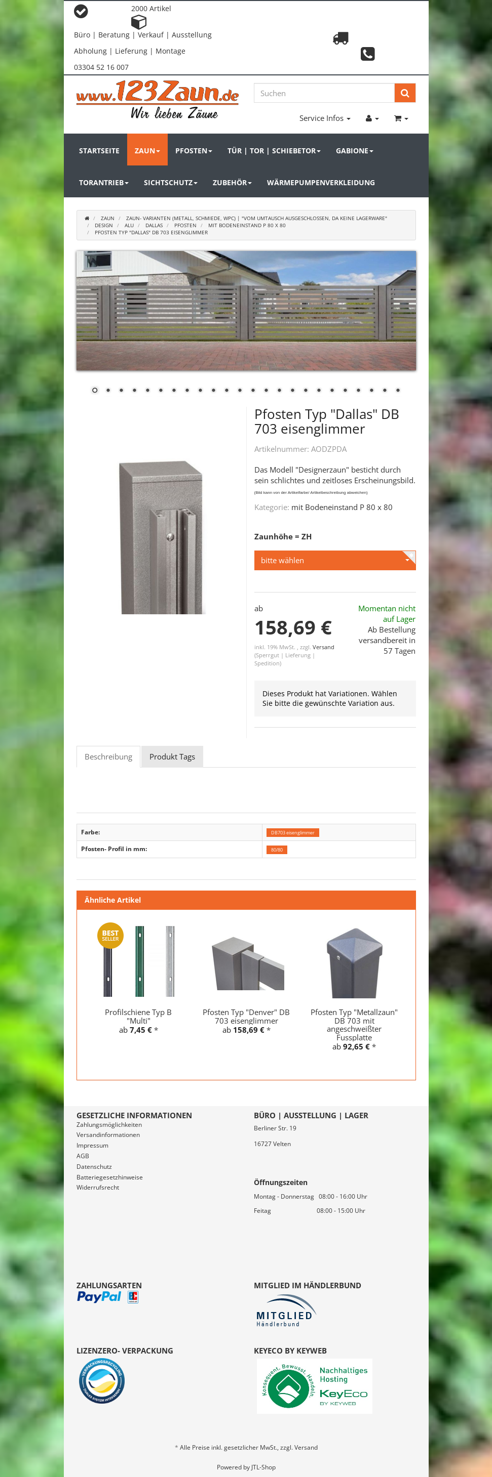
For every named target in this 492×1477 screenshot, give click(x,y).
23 (384, 391)
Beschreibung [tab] (108, 756)
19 (331, 391)
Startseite (99, 150)
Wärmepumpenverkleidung (321, 182)
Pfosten (193, 150)
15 (279, 391)
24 (397, 391)
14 (266, 391)
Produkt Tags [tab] (172, 756)
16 (292, 391)
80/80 (277, 849)
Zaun (147, 150)
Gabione (354, 150)
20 (345, 391)
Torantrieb (104, 182)
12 (239, 391)
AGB (83, 1156)
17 (305, 391)
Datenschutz (94, 1166)
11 (226, 391)
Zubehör (232, 182)
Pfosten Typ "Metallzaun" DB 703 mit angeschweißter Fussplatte (354, 1024)
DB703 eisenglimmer (293, 832)
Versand (323, 647)
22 (371, 391)
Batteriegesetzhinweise (110, 1177)
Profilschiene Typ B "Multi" (138, 1016)
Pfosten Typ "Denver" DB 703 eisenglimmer (246, 1016)
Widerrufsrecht (98, 1187)
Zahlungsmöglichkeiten (109, 1124)
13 (252, 391)
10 (213, 391)
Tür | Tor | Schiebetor (274, 150)
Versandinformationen (108, 1134)
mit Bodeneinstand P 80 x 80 (342, 507)
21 (358, 391)
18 (318, 391)
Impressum (92, 1145)
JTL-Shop (263, 1467)
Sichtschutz (171, 182)
